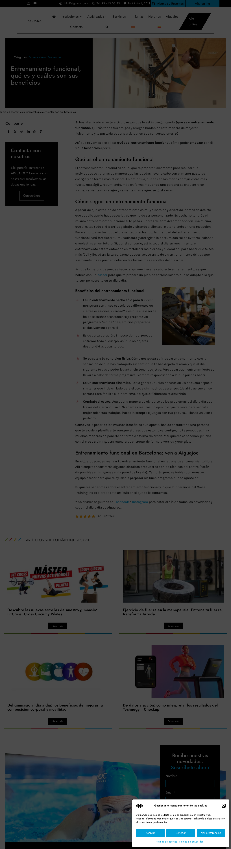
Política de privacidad (191, 841)
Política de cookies (166, 841)
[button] (223, 806)
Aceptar (150, 832)
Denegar (180, 832)
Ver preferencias (211, 832)
